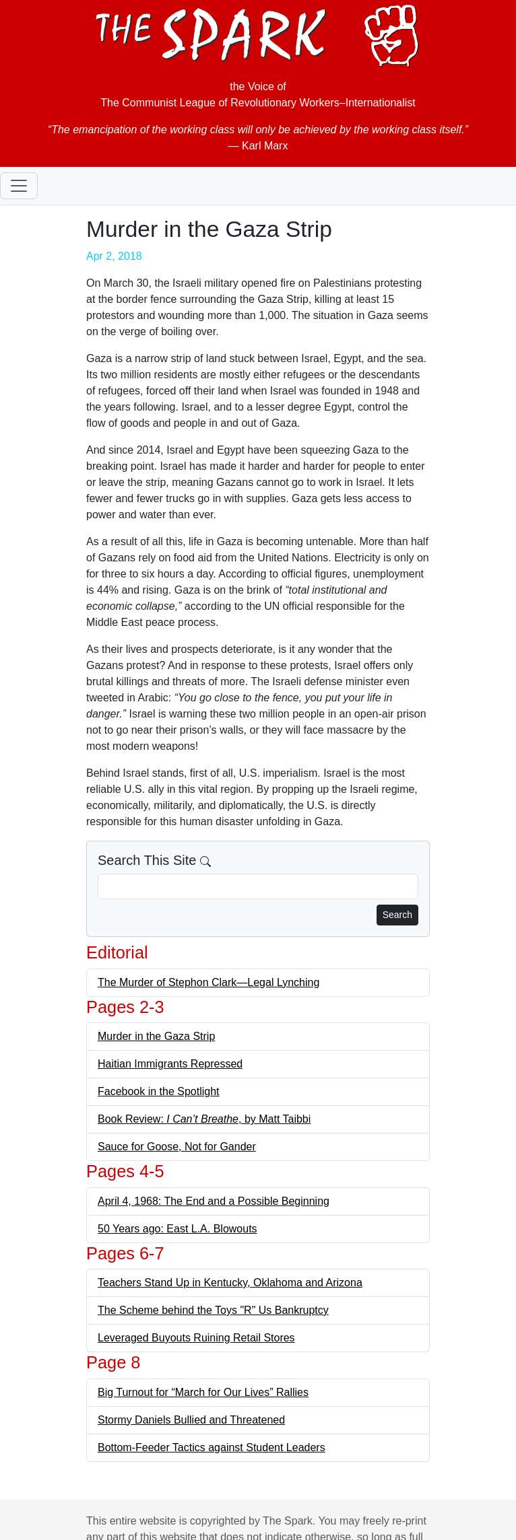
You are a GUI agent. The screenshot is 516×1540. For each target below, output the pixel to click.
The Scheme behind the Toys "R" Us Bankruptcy (213, 1310)
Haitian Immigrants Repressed (170, 1064)
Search (397, 914)
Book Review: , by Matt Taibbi (204, 1119)
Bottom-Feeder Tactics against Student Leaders (211, 1447)
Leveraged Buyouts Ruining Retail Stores (196, 1337)
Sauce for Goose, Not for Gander (177, 1146)
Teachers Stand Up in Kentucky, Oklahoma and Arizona (230, 1282)
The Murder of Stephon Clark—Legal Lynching (208, 982)
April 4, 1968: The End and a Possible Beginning (213, 1201)
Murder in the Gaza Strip (156, 1036)
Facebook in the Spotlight (159, 1091)
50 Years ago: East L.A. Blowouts (177, 1228)
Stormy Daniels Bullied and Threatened (191, 1420)
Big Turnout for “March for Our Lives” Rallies (203, 1392)
